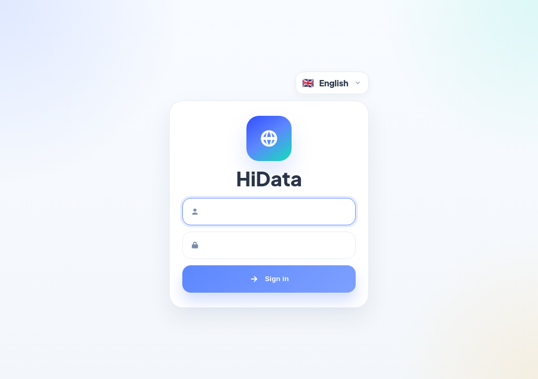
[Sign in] (269, 279)
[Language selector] (332, 83)
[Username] (269, 211)
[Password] (269, 245)
